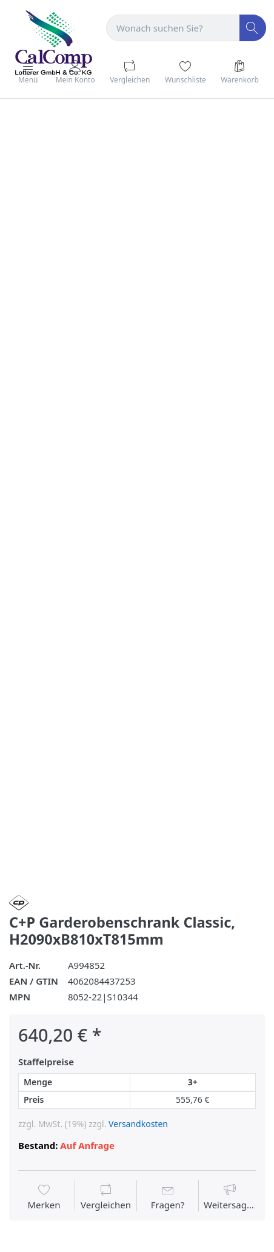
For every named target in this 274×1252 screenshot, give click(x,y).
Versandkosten (138, 1124)
